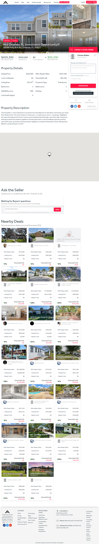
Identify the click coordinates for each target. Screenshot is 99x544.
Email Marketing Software (43, 526)
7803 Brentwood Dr (38, 357)
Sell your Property (22, 522)
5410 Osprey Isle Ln (38, 278)
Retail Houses (88, 535)
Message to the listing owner (78, 63)
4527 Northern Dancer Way (69, 239)
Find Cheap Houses (89, 512)
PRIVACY (55, 543)
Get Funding (31, 513)
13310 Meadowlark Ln (39, 239)
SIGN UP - (91, 2)
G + (10, 525)
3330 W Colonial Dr (11, 356)
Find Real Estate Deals (22, 518)
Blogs (29, 516)
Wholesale (7, 40)
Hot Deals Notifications (42, 530)
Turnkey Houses (88, 539)
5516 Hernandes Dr (11, 317)
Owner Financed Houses (88, 525)
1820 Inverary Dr (64, 435)
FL (33, 47)
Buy (22, 2)
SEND (57, 210)
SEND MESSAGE (83, 86)
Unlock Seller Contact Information (83, 93)
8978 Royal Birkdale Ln (12, 474)
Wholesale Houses (89, 516)
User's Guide (31, 520)
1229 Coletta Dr (10, 435)
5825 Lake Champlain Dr (13, 396)
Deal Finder (42, 515)
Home (17, 2)
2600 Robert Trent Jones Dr (42, 396)
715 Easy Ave (62, 396)
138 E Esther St (63, 317)
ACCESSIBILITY (60, 543)
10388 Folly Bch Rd (12, 47)
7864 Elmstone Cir (65, 357)
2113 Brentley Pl (10, 278)
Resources (47, 2)
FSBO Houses (88, 530)
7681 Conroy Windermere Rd (69, 278)
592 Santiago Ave (37, 435)
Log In (83, 2)
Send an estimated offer (79, 75)
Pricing (56, 2)
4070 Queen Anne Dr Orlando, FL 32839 (47, 317)
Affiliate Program (32, 518)
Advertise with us (22, 524)
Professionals (36, 2)
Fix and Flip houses (89, 520)
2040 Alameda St (10, 239)
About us (30, 522)
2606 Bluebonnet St (38, 474)
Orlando (26, 47)
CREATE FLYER (91, 106)
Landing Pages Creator (42, 522)
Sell (28, 2)
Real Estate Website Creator (43, 518)
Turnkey (15, 40)
